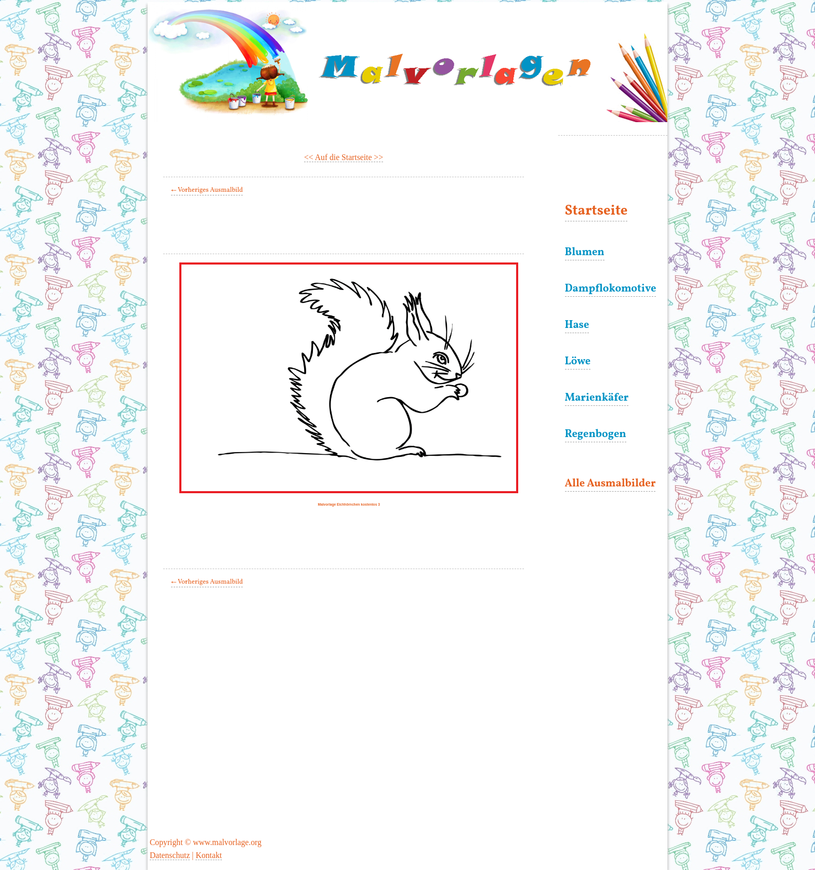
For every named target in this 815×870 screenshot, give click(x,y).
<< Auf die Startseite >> (343, 157)
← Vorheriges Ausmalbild (207, 190)
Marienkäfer (597, 398)
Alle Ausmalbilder (610, 484)
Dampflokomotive (610, 289)
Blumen (584, 252)
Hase (577, 325)
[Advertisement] (352, 226)
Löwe (578, 361)
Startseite (596, 211)
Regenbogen (595, 434)
